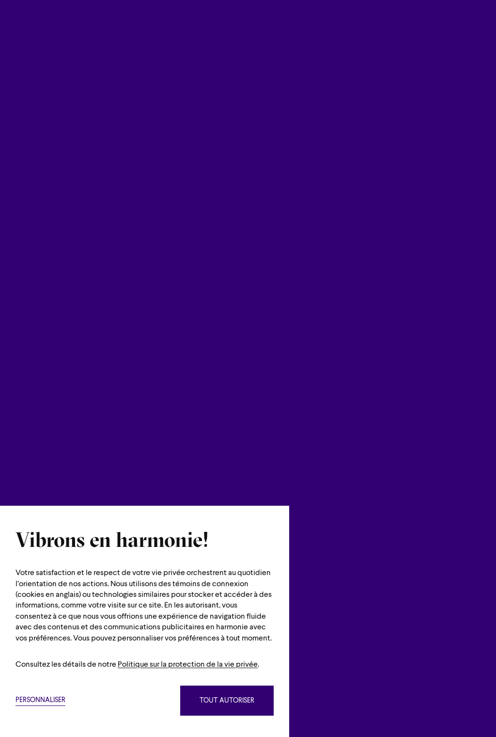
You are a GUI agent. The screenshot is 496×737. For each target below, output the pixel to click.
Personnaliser (40, 700)
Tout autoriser (227, 701)
